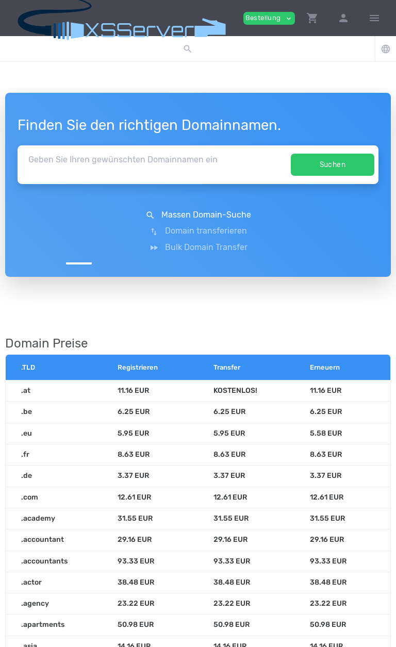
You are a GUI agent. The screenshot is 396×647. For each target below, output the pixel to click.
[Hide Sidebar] (374, 18)
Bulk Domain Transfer (318, 215)
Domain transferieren (198, 215)
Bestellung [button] (269, 18)
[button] (312, 18)
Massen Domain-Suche (77, 215)
